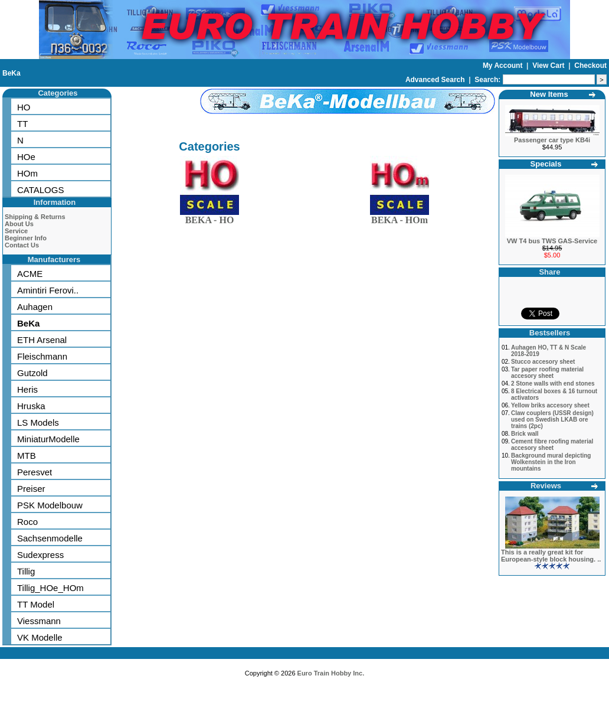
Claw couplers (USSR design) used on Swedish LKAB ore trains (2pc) (552, 419)
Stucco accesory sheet (543, 361)
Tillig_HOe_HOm (50, 588)
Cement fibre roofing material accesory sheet (552, 444)
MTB (26, 456)
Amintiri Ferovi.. (47, 290)
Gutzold (32, 373)
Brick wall (525, 433)
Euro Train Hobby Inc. (331, 673)
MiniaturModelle (48, 439)
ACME (29, 274)
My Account (504, 65)
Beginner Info (26, 237)
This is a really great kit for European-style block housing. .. (551, 556)
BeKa (11, 73)
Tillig (26, 571)
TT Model (35, 604)
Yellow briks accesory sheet (550, 405)
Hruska (31, 406)
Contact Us (22, 245)
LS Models (38, 422)
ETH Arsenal (42, 340)
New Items (549, 94)
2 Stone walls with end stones (553, 383)
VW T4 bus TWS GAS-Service (552, 240)
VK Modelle (40, 637)
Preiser (31, 489)
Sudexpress (40, 555)
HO (24, 107)
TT (22, 124)
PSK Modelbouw (50, 505)
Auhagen (35, 307)
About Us (19, 223)
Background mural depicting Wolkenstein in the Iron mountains (551, 462)
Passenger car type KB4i (552, 139)
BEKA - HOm (399, 217)
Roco (27, 522)
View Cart (549, 65)
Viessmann (39, 621)
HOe (26, 157)
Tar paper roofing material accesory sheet (547, 372)
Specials (546, 163)
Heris (27, 389)
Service (16, 230)
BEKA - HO (209, 217)
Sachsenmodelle (50, 538)
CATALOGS (40, 190)
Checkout (590, 65)
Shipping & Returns (35, 216)
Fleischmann (42, 356)
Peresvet (34, 472)
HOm (27, 173)
